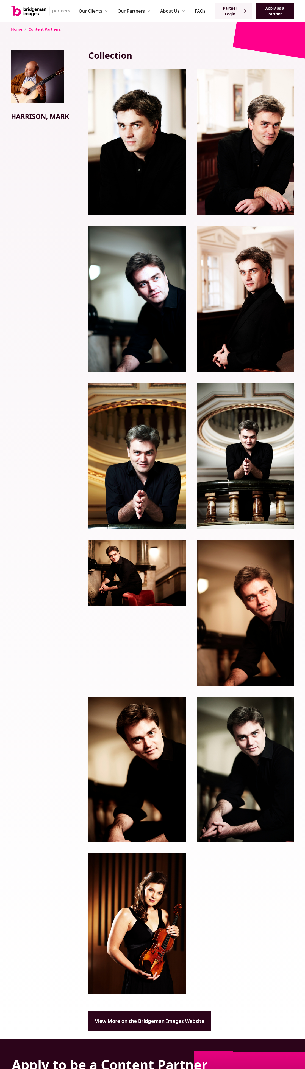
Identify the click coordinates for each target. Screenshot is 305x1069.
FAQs (200, 11)
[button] (93, 11)
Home (16, 29)
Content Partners (44, 29)
